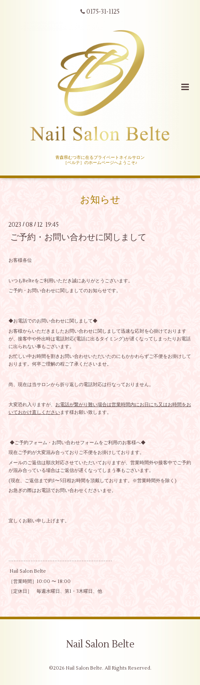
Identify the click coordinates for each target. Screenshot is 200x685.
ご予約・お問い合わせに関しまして (78, 237)
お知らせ (100, 200)
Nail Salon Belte (100, 644)
